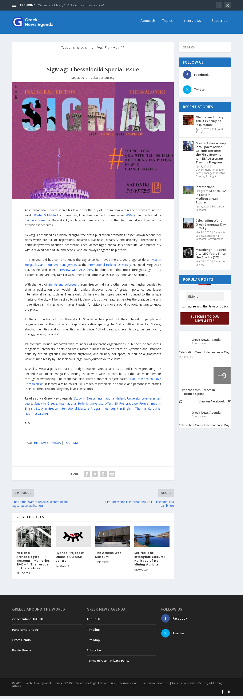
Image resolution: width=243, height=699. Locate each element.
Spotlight (211, 179)
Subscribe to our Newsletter (205, 321)
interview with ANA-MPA (75, 273)
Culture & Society (102, 81)
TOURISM (71, 446)
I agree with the (205, 309)
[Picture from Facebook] (187, 378)
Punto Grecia (21, 653)
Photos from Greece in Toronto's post (198, 395)
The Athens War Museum (108, 557)
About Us (148, 24)
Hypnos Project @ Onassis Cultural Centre (70, 559)
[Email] (205, 299)
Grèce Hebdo (21, 643)
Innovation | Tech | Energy (211, 174)
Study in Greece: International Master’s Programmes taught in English (85, 411)
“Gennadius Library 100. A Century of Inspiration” (71, 5)
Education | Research (207, 240)
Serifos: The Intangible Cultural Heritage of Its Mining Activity (149, 561)
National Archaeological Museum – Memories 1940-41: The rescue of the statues (33, 563)
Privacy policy (218, 309)
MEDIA (56, 446)
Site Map (93, 643)
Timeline (93, 633)
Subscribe (220, 24)
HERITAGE (41, 446)
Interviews (192, 24)
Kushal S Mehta (45, 218)
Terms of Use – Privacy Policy (108, 664)
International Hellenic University (109, 268)
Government (203, 172)
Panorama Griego (25, 633)
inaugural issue (35, 223)
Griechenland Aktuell (27, 622)
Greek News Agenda (206, 343)
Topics (167, 24)
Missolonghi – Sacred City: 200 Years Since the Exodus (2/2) (211, 256)
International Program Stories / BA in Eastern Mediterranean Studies (211, 197)
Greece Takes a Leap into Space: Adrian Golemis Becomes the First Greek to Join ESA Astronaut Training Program (211, 155)
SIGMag (131, 218)
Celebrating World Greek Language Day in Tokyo (211, 227)
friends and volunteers (63, 287)
